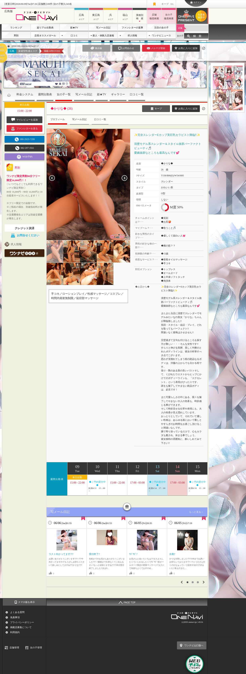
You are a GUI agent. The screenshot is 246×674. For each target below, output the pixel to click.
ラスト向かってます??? (61, 554)
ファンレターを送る (24, 128)
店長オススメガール (45, 35)
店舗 (180, 28)
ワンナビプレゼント (202, 16)
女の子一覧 (64, 94)
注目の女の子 (161, 27)
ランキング (16, 27)
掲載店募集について (21, 627)
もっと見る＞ (196, 512)
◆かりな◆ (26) (62, 108)
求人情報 (132, 35)
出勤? (172, 554)
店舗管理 (14, 647)
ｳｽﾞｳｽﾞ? (133, 554)
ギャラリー (118, 94)
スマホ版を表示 (26, 602)
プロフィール (57, 119)
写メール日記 (103, 27)
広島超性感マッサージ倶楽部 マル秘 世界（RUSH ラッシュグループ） (58, 56)
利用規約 (15, 632)
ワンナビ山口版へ (193, 645)
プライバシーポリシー (22, 622)
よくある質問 (17, 612)
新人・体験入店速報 (103, 35)
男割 (16, 35)
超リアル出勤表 (45, 27)
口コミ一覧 (137, 94)
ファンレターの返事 (132, 27)
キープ (167, 4)
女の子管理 (36, 647)
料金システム (25, 94)
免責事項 (15, 617)
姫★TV (74, 27)
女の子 (180, 36)
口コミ (74, 35)
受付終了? (94, 554)
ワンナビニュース (161, 35)
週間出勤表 (45, 94)
